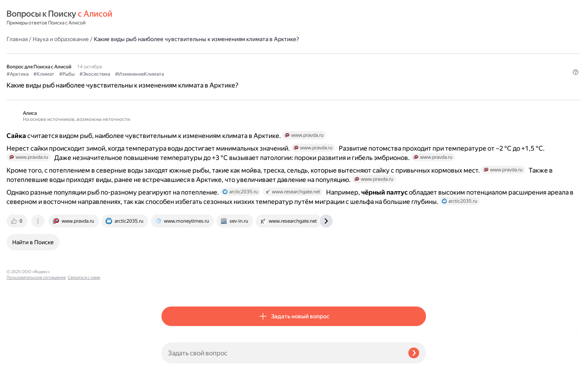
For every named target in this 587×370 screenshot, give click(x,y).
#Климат (198, 61)
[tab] (172, 286)
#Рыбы (222, 61)
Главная (172, 18)
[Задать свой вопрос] (281, 352)
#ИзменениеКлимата (294, 61)
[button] (421, 75)
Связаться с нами (23, 360)
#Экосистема (249, 61)
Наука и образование (216, 18)
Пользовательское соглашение (36, 354)
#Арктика (172, 61)
